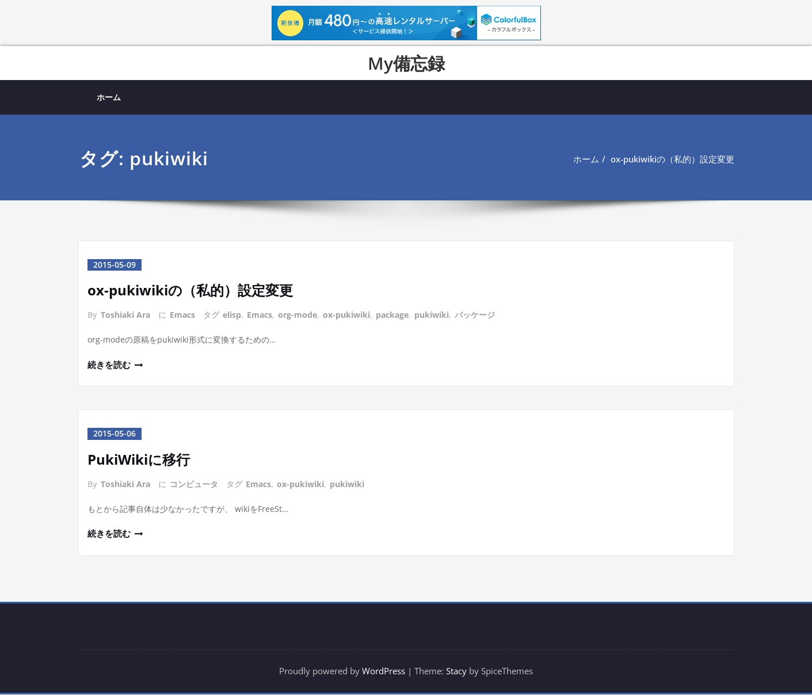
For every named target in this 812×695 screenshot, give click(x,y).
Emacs (182, 314)
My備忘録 (406, 63)
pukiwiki (431, 314)
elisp (232, 314)
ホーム (109, 97)
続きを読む (109, 365)
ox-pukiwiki (346, 314)
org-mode (297, 314)
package (392, 314)
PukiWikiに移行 (138, 459)
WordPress (383, 672)
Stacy (456, 672)
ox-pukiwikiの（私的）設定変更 (672, 159)
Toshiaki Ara (125, 314)
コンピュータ (194, 483)
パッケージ (475, 314)
